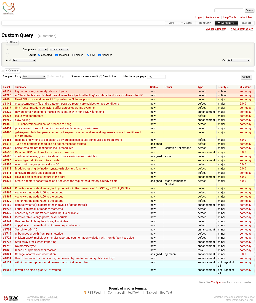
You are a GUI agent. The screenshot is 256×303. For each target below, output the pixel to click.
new (92, 55)
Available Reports (216, 28)
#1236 (7, 209)
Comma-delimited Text (123, 292)
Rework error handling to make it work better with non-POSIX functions (59, 111)
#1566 (7, 148)
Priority (222, 87)
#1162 (7, 205)
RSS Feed (94, 292)
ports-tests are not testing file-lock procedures (44, 148)
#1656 (7, 152)
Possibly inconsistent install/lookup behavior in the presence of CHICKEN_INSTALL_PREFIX (72, 188)
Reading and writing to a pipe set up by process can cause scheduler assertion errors (68, 139)
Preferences (212, 17)
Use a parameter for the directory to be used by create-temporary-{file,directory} (65, 258)
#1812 (7, 168)
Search (246, 23)
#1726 (7, 237)
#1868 (7, 192)
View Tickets (226, 23)
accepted (46, 55)
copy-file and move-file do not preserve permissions (47, 225)
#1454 (7, 128)
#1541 (7, 221)
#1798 (7, 246)
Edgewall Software (39, 300)
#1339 (7, 213)
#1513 (7, 144)
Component (29, 49)
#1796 (7, 160)
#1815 (7, 172)
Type (200, 87)
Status (32, 55)
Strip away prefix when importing (35, 242)
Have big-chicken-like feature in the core (40, 177)
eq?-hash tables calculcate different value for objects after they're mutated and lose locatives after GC (79, 95)
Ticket (6, 87)
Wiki (171, 23)
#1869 (7, 196)
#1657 (7, 270)
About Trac (246, 17)
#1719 (7, 233)
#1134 (7, 262)
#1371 (7, 217)
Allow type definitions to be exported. (38, 160)
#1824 (7, 254)
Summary (20, 87)
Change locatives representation (35, 254)
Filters (13, 42)
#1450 (7, 124)
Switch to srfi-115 (26, 229)
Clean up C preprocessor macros (35, 250)
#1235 (7, 116)
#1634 (7, 225)
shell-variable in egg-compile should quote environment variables (56, 156)
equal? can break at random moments (39, 209)
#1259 (7, 120)
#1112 (7, 91)
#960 (6, 99)
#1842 (7, 188)
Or (223, 60)
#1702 (7, 229)
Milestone (245, 87)
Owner (168, 87)
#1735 (7, 242)
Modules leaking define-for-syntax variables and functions (51, 168)
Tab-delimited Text (159, 292)
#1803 (7, 164)
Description (108, 76)
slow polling (22, 120)
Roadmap (205, 23)
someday (245, 91)
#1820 (7, 250)
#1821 (7, 177)
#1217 (7, 107)
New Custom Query (242, 28)
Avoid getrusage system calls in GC (37, 164)
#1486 (7, 139)
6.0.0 (243, 103)
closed (79, 55)
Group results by (12, 76)
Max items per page (134, 76)
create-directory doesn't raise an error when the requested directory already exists (66, 181)
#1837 (7, 181)
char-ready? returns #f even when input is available (47, 213)
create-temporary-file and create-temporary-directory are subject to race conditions (67, 103)
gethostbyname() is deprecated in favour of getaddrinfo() (51, 205)
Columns (13, 70)
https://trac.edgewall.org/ (240, 300)
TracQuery (217, 282)
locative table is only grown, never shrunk (41, 217)
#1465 (7, 132)
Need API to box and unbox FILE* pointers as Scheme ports (52, 99)
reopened (107, 55)
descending (57, 76)
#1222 (7, 111)
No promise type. (26, 246)
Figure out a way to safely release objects (41, 91)
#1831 (7, 258)
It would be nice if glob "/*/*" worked (38, 270)
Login (198, 17)
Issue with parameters (29, 116)
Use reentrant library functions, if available (41, 221)
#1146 (7, 103)
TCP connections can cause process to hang (43, 124)
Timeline (186, 23)
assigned (63, 55)
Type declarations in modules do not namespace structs (50, 144)
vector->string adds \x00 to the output (39, 192)
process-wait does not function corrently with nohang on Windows (56, 128)
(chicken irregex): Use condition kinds (38, 172)
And (8, 60)
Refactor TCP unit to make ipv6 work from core (44, 152)
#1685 (7, 156)
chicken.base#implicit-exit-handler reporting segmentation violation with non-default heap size (74, 237)
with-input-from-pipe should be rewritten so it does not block (53, 262)
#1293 (7, 95)
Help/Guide (229, 17)
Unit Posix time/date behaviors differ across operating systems (55, 107)
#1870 (7, 200)
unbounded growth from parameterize (39, 233)
